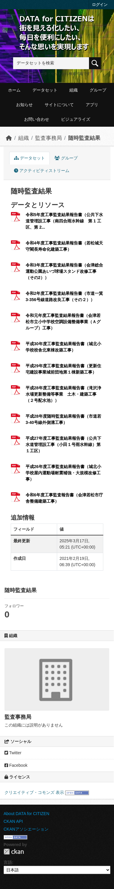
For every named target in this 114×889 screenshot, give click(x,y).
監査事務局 (48, 138)
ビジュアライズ (75, 119)
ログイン (99, 4)
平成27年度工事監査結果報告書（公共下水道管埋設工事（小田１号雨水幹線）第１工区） (63, 444)
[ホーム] (9, 138)
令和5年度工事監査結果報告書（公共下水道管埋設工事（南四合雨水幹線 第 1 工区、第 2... (64, 221)
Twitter (12, 752)
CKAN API (13, 821)
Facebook (15, 765)
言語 (8, 862)
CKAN (14, 851)
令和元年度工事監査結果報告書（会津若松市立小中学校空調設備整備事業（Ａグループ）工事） (63, 321)
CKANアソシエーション (26, 829)
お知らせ (24, 104)
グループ (98, 90)
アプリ (92, 104)
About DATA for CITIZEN (26, 813)
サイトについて (59, 104)
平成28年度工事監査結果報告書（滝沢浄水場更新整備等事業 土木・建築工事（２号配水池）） (63, 394)
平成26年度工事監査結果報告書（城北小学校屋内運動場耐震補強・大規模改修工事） (63, 472)
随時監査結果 (84, 138)
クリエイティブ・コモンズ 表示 (34, 792)
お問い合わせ (36, 119)
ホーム (14, 90)
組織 (73, 90)
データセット (44, 90)
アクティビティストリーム (41, 170)
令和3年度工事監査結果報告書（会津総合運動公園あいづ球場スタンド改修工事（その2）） (64, 271)
